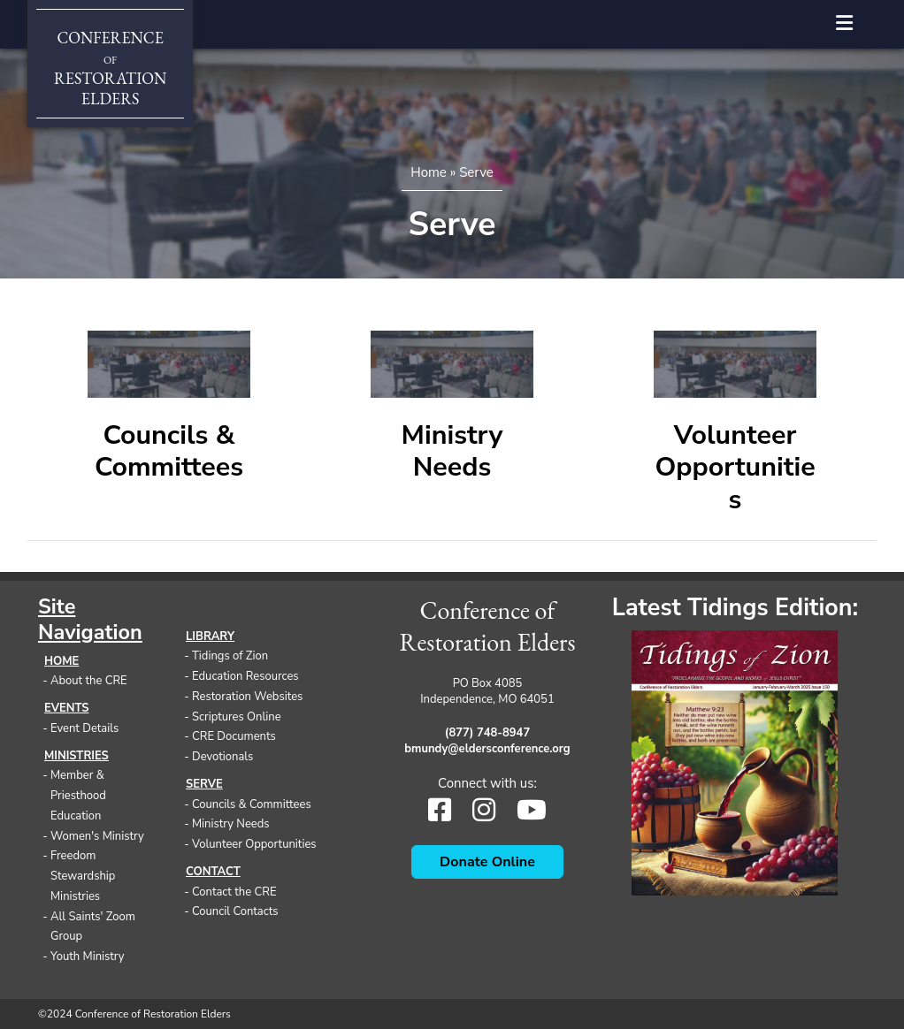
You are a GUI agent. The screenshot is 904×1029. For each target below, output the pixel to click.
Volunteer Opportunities (735, 467)
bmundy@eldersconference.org (487, 749)
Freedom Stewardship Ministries (82, 876)
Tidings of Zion (230, 656)
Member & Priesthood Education (78, 795)
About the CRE (88, 681)
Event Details (84, 728)
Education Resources (245, 676)
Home (428, 172)
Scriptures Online (236, 717)
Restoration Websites (247, 697)
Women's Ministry (97, 836)
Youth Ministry (87, 956)
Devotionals (222, 757)
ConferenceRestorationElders (110, 68)
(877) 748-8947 (487, 733)
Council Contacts (235, 911)
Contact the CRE (234, 892)
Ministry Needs (452, 450)
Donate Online (487, 862)
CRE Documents (234, 736)
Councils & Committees (169, 450)
